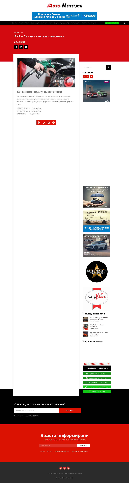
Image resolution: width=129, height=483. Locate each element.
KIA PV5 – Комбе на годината (97, 325)
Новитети (14, 23)
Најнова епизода (93, 341)
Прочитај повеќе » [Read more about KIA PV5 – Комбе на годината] (94, 328)
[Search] (108, 67)
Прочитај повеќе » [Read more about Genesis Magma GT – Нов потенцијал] (94, 335)
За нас (42, 451)
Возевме (44, 23)
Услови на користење (62, 451)
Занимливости (24, 23)
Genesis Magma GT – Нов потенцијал (99, 333)
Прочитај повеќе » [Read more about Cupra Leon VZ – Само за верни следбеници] (94, 321)
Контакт (50, 451)
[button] (124, 23)
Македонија (35, 23)
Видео (56, 23)
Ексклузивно (75, 23)
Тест (50, 23)
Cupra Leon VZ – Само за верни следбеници (99, 318)
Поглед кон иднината (89, 23)
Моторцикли (65, 23)
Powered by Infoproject (64, 478)
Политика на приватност (80, 451)
